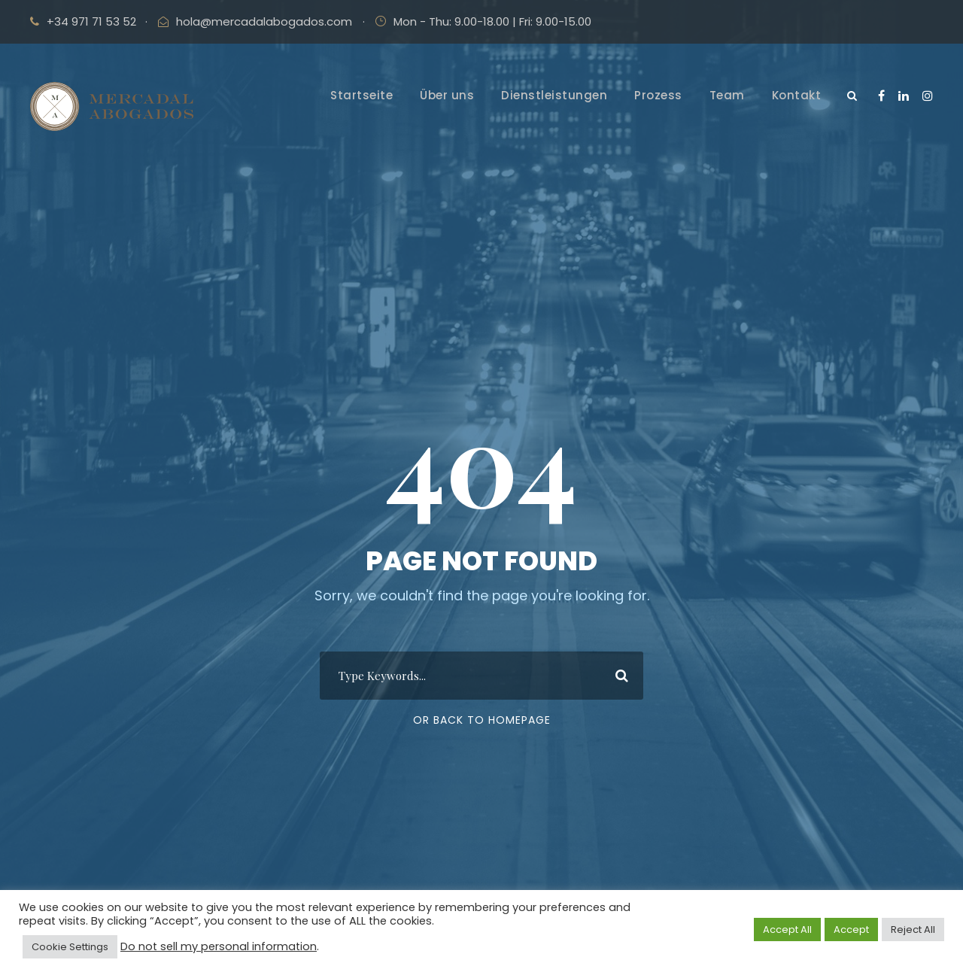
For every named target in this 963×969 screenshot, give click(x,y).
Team (727, 95)
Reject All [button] (913, 929)
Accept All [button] (787, 929)
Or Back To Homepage (482, 720)
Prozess (658, 95)
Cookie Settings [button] (70, 947)
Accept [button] (851, 929)
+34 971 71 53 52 (91, 21)
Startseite (361, 95)
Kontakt (797, 95)
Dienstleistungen (554, 95)
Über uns (447, 95)
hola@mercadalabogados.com (264, 21)
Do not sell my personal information (218, 946)
